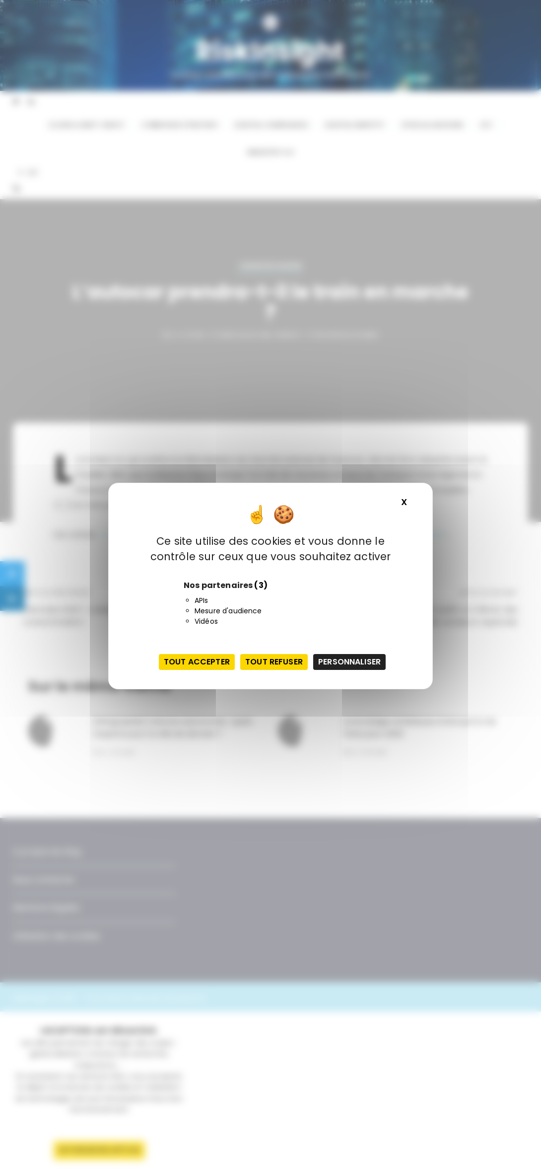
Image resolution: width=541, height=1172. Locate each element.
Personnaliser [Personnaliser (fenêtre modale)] (349, 661)
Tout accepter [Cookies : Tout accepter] (197, 661)
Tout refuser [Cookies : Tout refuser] (274, 661)
